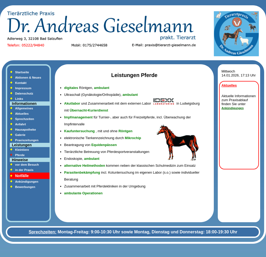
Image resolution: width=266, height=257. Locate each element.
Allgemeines (21, 108)
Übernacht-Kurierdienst (89, 110)
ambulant (101, 88)
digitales (71, 88)
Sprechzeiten (22, 119)
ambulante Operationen (83, 193)
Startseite (19, 72)
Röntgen (125, 131)
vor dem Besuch (24, 164)
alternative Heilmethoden (85, 166)
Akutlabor (72, 103)
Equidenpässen (104, 145)
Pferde (17, 155)
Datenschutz (21, 93)
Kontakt (18, 82)
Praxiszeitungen (24, 140)
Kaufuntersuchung (80, 131)
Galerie (17, 134)
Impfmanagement (79, 117)
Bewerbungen (22, 187)
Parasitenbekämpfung (82, 172)
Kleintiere (19, 149)
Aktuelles (19, 113)
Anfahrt (18, 124)
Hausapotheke (23, 129)
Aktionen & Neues (25, 77)
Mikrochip (133, 138)
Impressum (20, 88)
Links (16, 98)
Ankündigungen (24, 181)
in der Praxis (21, 170)
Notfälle (19, 176)
